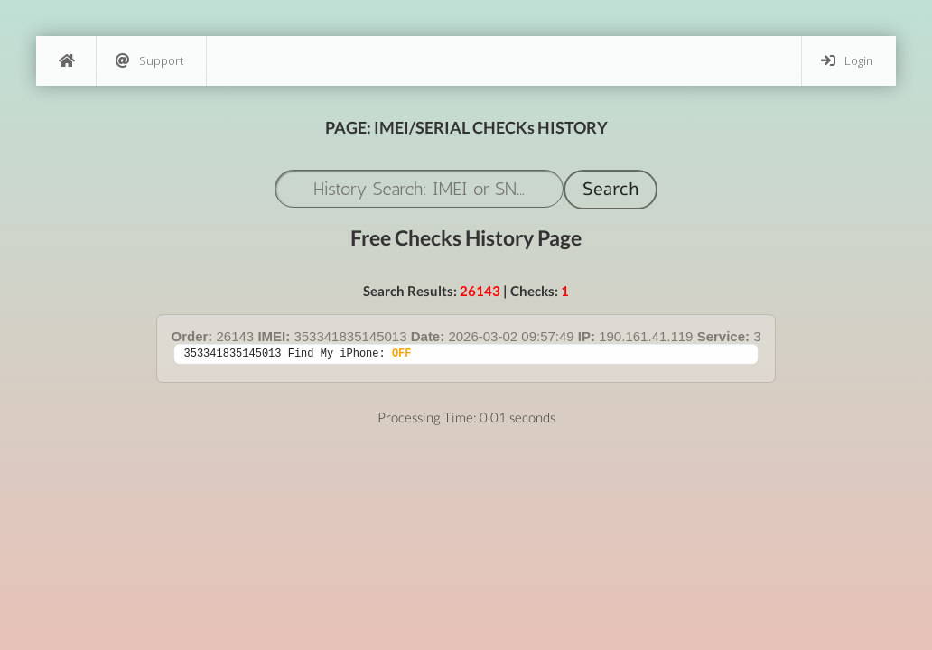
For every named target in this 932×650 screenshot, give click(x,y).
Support (149, 61)
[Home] (66, 61)
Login (847, 61)
